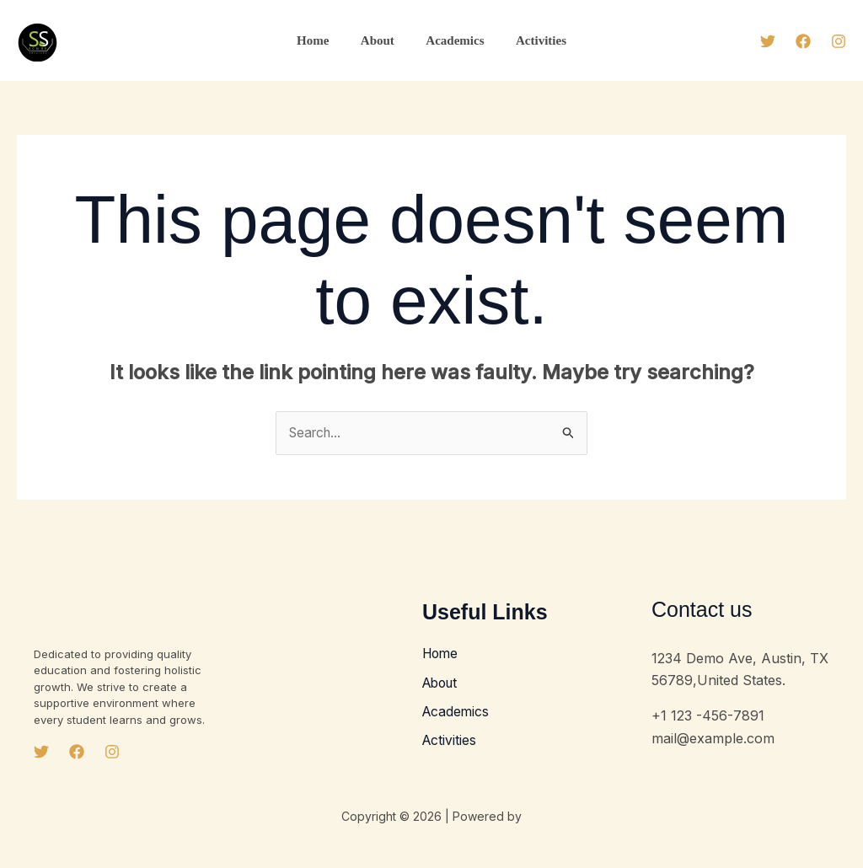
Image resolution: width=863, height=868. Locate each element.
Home (322, 40)
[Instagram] (838, 41)
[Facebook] (803, 41)
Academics (452, 40)
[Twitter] (767, 41)
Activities (532, 40)
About (381, 40)
